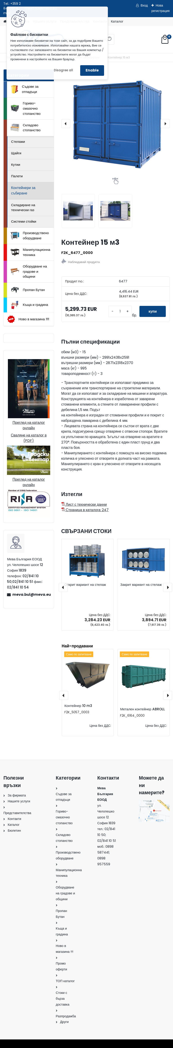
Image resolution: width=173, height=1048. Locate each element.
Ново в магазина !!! (28, 319)
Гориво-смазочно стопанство (26, 108)
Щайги (16, 153)
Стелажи (18, 141)
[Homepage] (5, 21)
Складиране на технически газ (23, 207)
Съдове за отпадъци (25, 89)
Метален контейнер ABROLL (142, 709)
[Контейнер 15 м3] (115, 123)
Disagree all (63, 70)
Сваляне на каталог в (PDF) (29, 438)
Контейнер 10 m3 (78, 705)
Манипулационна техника (30, 252)
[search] (109, 41)
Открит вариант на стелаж (85, 584)
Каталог (117, 21)
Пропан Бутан (28, 290)
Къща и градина (29, 305)
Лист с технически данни (84, 504)
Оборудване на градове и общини (29, 271)
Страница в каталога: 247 (85, 509)
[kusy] (120, 311)
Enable (92, 70)
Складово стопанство (26, 128)
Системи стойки (23, 221)
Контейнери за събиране (23, 190)
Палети (17, 176)
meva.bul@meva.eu (31, 594)
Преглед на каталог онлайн (28, 425)
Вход (144, 5)
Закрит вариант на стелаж (141, 584)
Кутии (15, 164)
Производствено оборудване (30, 235)
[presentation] (65, 123)
